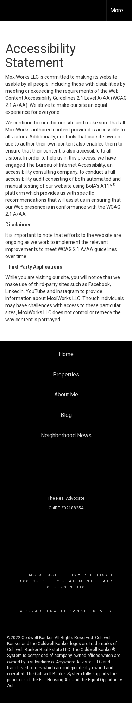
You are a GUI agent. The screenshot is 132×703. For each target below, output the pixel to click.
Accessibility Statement (56, 581)
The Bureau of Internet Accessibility (65, 165)
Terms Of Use (38, 575)
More (116, 10)
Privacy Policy (87, 575)
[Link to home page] (11, 10)
